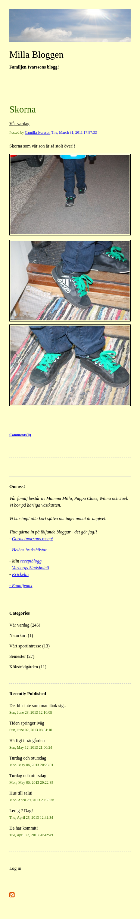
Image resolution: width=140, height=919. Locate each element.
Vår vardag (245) (24, 625)
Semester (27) (21, 656)
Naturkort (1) (21, 635)
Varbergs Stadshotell (30, 567)
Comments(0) (20, 435)
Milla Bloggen (36, 55)
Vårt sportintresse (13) (29, 646)
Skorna (22, 109)
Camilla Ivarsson (37, 132)
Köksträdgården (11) (27, 666)
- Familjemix (20, 585)
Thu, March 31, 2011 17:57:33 (74, 132)
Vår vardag (19, 123)
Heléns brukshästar (29, 549)
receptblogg (30, 561)
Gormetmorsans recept (32, 538)
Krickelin (20, 574)
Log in (15, 868)
